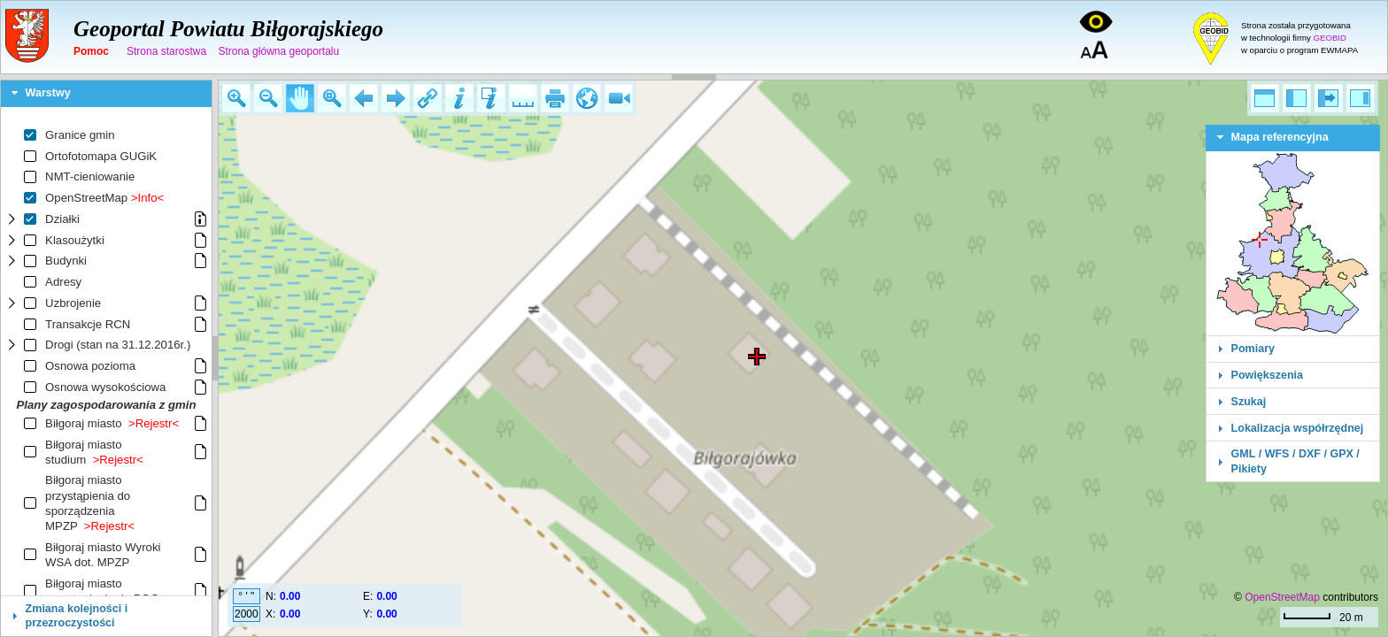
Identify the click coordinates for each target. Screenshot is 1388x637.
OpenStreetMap (1282, 597)
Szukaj (1249, 401)
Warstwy (48, 93)
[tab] (106, 94)
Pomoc (91, 51)
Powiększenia (1267, 375)
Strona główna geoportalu (278, 51)
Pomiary (1253, 348)
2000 (246, 614)
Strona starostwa (166, 51)
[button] (236, 98)
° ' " (246, 596)
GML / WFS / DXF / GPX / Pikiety (1295, 461)
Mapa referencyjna (1280, 137)
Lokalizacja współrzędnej (1297, 428)
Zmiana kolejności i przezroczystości (77, 615)
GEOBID (1330, 37)
